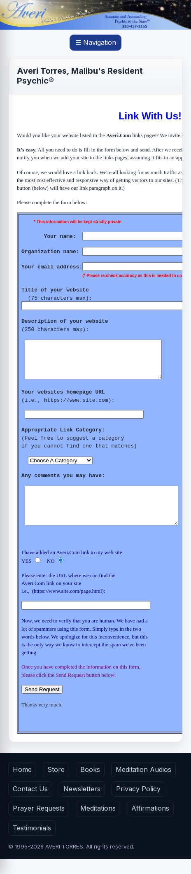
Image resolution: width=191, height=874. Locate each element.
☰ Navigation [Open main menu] (95, 42)
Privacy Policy (138, 803)
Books (90, 784)
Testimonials (32, 843)
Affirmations (150, 823)
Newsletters (81, 803)
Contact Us (30, 803)
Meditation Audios (143, 784)
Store (56, 784)
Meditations (98, 823)
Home (22, 784)
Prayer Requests (39, 823)
